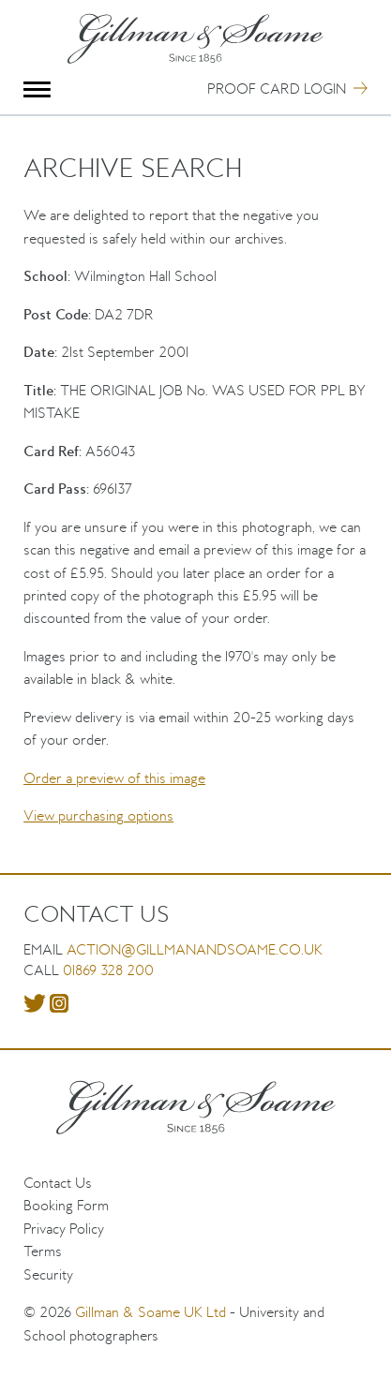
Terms (42, 1251)
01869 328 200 (108, 970)
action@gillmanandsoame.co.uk (195, 949)
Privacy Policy (63, 1228)
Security (48, 1274)
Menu (37, 89)
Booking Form (66, 1205)
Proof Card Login (276, 88)
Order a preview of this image (114, 778)
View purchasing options (98, 815)
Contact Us (57, 1183)
